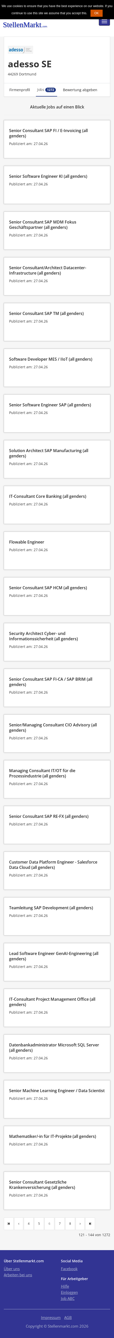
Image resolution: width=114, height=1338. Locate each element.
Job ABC (68, 1298)
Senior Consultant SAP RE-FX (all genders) (48, 816)
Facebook (69, 1268)
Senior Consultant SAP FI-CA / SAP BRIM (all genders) (50, 681)
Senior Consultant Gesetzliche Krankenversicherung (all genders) (42, 1184)
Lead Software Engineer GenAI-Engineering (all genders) (53, 956)
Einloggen (69, 1292)
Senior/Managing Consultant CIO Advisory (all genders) (53, 727)
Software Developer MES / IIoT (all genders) (50, 359)
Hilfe (65, 1286)
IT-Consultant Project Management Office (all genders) (52, 1001)
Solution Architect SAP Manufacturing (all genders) (48, 453)
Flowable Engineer (26, 542)
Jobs (46, 89)
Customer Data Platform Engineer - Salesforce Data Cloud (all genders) (53, 864)
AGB (68, 1317)
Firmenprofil (19, 89)
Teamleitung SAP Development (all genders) (51, 908)
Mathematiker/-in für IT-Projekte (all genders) (52, 1136)
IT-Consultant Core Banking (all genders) (47, 496)
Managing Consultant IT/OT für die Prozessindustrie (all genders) (42, 773)
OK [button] (96, 13)
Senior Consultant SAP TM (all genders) (46, 313)
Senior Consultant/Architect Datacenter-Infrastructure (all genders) (47, 270)
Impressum (51, 1317)
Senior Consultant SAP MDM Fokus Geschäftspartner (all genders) (42, 224)
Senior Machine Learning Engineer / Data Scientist (57, 1090)
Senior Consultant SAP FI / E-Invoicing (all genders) (48, 133)
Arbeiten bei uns (18, 1274)
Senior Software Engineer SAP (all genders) (50, 405)
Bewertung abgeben (80, 89)
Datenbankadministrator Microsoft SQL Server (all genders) (54, 1047)
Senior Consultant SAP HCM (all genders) (48, 588)
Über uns (12, 1268)
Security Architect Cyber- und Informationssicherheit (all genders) (43, 636)
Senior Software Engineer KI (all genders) (48, 176)
